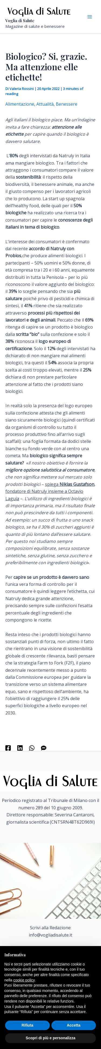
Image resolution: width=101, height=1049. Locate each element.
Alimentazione (19, 104)
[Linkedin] (20, 747)
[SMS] (43, 747)
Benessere (66, 104)
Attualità (45, 104)
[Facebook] (8, 747)
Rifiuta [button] (27, 1025)
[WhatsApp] (31, 747)
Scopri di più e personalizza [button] (50, 1038)
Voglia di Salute (19, 20)
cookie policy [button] (23, 980)
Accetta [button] (74, 1025)
